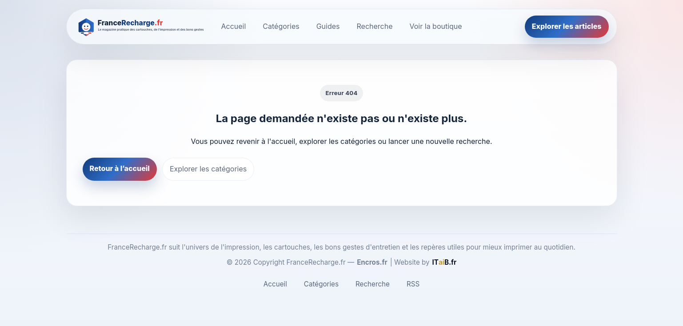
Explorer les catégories (208, 168)
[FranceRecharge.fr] (141, 26)
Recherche (375, 26)
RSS (413, 284)
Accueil (233, 26)
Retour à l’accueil (120, 168)
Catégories (281, 26)
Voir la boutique (436, 26)
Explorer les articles (567, 26)
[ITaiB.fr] (444, 262)
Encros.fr (372, 262)
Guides (328, 26)
